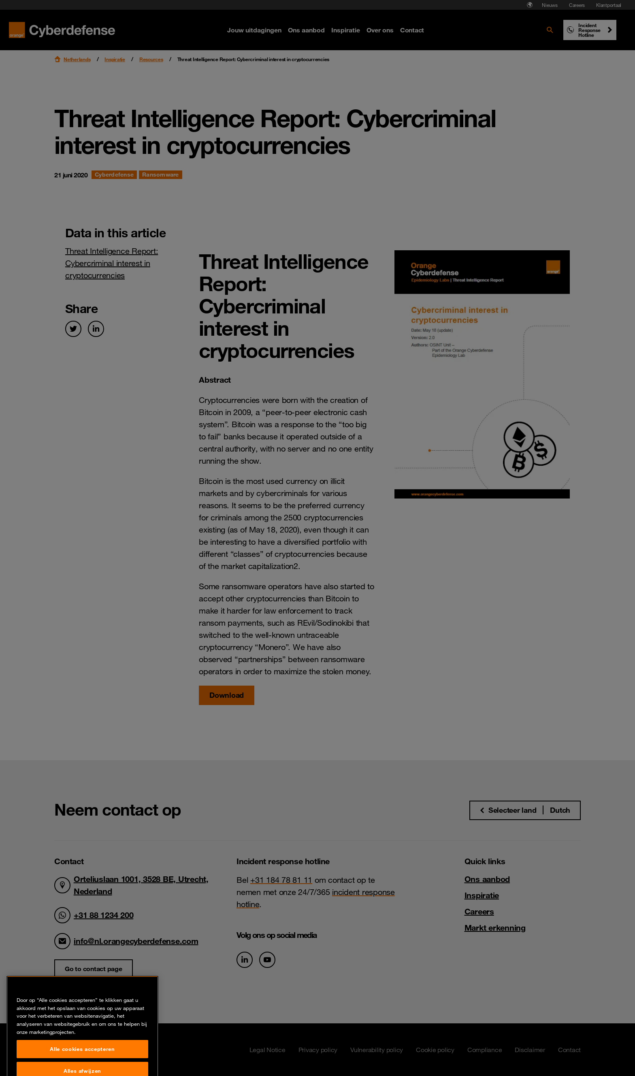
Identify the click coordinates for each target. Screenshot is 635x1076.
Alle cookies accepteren (82, 1064)
